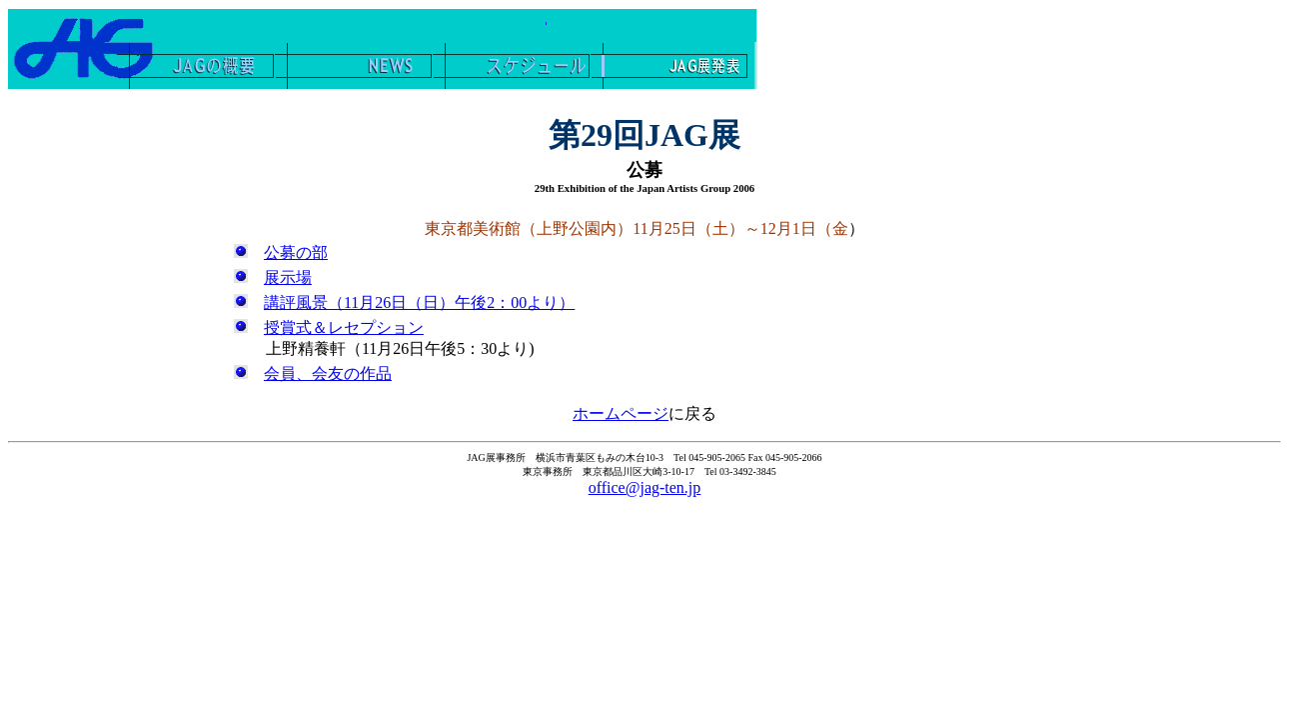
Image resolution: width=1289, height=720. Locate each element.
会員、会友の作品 (328, 373)
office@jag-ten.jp (645, 487)
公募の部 (296, 252)
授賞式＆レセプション (344, 327)
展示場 (288, 277)
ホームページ (620, 413)
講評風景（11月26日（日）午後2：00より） (419, 302)
